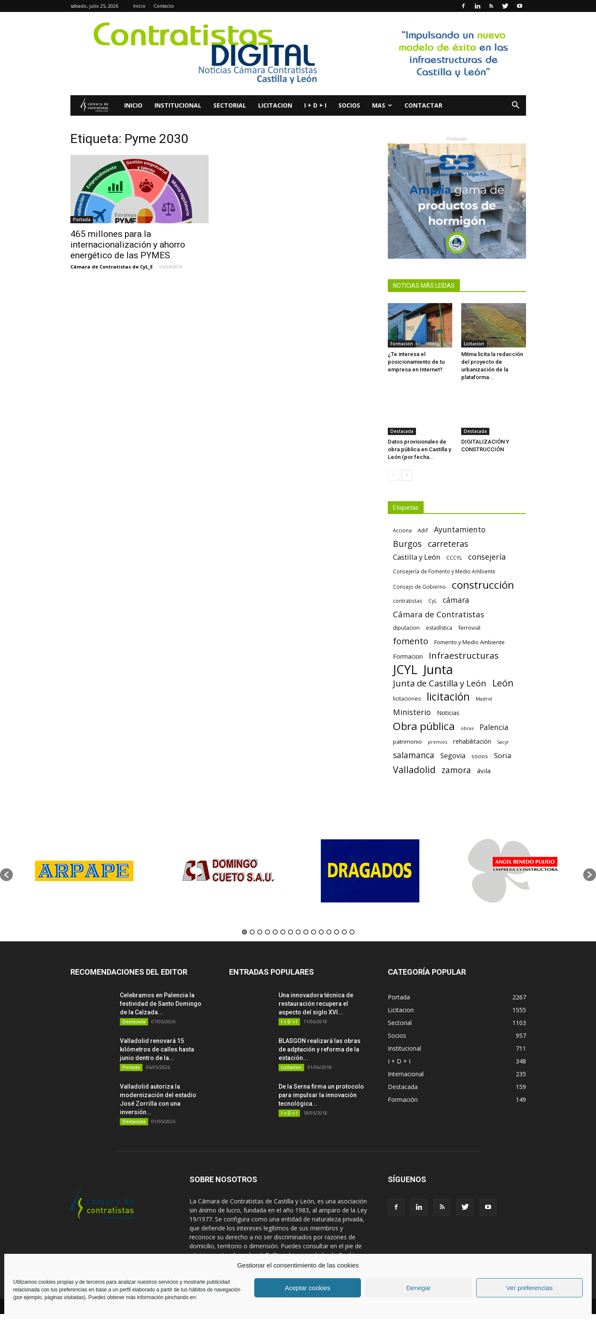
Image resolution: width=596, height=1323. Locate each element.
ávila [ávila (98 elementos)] (484, 770)
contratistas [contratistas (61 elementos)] (407, 600)
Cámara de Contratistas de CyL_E (111, 266)
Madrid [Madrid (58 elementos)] (484, 698)
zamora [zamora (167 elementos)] (456, 769)
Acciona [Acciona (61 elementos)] (402, 530)
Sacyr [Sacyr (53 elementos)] (503, 742)
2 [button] (252, 932)
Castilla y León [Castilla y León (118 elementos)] (416, 556)
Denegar (418, 1287)
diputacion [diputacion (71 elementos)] (406, 627)
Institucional (177, 105)
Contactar (423, 105)
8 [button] (298, 932)
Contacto (164, 6)
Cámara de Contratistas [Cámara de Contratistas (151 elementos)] (438, 614)
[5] (457, 201)
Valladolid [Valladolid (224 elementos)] (414, 769)
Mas (382, 105)
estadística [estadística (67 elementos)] (439, 627)
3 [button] (259, 932)
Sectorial (229, 105)
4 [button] (267, 932)
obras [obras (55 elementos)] (467, 728)
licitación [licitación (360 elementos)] (448, 696)
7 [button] (290, 932)
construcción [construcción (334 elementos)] (483, 584)
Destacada (401, 431)
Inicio (139, 6)
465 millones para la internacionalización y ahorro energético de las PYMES (127, 244)
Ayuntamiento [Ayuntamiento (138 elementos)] (460, 529)
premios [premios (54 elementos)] (437, 742)
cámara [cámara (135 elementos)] (456, 600)
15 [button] (352, 932)
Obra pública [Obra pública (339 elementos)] (424, 725)
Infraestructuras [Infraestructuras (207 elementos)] (464, 655)
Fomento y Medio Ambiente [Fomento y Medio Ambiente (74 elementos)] (469, 642)
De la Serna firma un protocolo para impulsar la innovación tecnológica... (321, 1095)
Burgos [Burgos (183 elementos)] (407, 543)
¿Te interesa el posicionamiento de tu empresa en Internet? (416, 362)
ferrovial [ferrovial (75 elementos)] (469, 627)
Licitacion (275, 105)
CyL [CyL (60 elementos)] (432, 600)
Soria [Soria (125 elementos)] (503, 755)
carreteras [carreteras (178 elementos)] (448, 543)
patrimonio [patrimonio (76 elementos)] (407, 741)
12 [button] (328, 932)
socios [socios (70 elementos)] (479, 756)
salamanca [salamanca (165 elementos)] (413, 755)
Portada (81, 219)
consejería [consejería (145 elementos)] (487, 556)
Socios (349, 105)
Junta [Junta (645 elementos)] (438, 669)
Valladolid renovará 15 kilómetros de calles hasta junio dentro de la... (157, 1049)
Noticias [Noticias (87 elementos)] (448, 713)
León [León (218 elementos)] (503, 682)
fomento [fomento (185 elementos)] (410, 641)
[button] (516, 106)
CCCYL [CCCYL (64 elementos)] (454, 557)
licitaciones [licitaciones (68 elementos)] (407, 698)
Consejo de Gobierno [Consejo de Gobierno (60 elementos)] (419, 586)
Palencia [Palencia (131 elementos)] (494, 727)
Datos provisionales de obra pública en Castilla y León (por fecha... (419, 449)
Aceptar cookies (308, 1287)
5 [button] (275, 932)
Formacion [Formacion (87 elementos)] (408, 656)
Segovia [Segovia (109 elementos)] (452, 755)
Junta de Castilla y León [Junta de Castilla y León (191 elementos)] (439, 683)
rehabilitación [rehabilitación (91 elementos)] (472, 741)
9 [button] (305, 932)
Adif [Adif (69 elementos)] (423, 530)
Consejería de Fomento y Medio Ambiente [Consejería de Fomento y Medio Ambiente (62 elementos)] (444, 571)
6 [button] (282, 932)
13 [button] (336, 932)
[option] (84, 870)
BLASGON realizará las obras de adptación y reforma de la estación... (320, 1049)
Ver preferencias (529, 1287)
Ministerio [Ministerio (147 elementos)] (412, 711)
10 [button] (313, 932)
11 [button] (321, 932)
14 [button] (344, 932)
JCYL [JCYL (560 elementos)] (405, 669)
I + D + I (315, 105)
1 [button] (244, 932)
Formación (401, 344)
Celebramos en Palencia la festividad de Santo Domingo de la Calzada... (160, 1004)
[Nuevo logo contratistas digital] (298, 53)
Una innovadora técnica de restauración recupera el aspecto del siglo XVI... (316, 1004)
